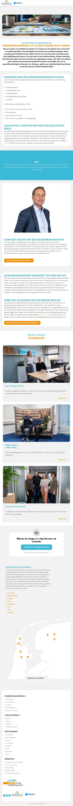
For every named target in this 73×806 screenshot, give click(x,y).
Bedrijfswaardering (64, 32)
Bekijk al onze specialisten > (18, 260)
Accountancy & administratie (51, 32)
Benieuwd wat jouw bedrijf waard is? (22, 323)
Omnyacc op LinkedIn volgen (36, 547)
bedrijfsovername (44, 315)
